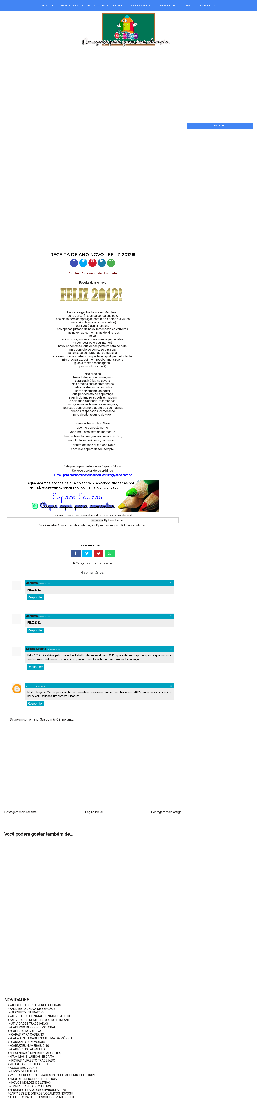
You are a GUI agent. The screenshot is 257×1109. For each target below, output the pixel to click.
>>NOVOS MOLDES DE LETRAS (29, 1082)
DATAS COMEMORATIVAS (174, 5)
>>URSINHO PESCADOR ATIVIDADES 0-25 (37, 1090)
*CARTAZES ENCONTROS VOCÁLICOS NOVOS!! (40, 1093)
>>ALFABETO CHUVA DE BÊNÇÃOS (31, 1009)
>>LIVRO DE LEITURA (22, 1071)
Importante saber (102, 563)
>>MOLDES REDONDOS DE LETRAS (32, 1079)
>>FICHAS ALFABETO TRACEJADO (31, 1060)
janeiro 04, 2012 (54, 649)
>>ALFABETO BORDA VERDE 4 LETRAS (34, 1005)
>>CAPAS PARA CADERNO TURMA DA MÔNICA (40, 1038)
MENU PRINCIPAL (140, 5)
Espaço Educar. (112, 466)
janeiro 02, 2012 (45, 583)
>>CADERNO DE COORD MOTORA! (31, 1027)
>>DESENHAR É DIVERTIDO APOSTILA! (35, 1053)
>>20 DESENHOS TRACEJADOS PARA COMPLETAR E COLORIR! (51, 1075)
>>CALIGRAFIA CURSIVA (24, 1031)
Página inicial (94, 812)
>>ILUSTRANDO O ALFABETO (28, 1064)
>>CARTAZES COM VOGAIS (26, 1042)
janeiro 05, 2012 (39, 686)
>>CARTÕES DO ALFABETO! (27, 1049)
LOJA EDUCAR (206, 5)
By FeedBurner (114, 520)
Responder (35, 597)
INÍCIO (47, 5)
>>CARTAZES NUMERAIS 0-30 (28, 1045)
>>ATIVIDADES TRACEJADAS (28, 1023)
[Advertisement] (123, 83)
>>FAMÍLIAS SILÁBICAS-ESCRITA (31, 1056)
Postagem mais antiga (166, 812)
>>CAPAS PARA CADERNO (26, 1034)
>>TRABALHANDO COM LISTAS (29, 1086)
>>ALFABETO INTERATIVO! (26, 1012)
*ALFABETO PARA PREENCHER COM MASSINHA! (42, 1097)
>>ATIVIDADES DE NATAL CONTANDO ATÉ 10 (39, 1016)
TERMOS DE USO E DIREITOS (77, 5)
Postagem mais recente (20, 812)
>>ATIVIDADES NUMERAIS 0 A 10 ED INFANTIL (40, 1020)
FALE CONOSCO (112, 5)
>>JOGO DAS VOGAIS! (23, 1068)
